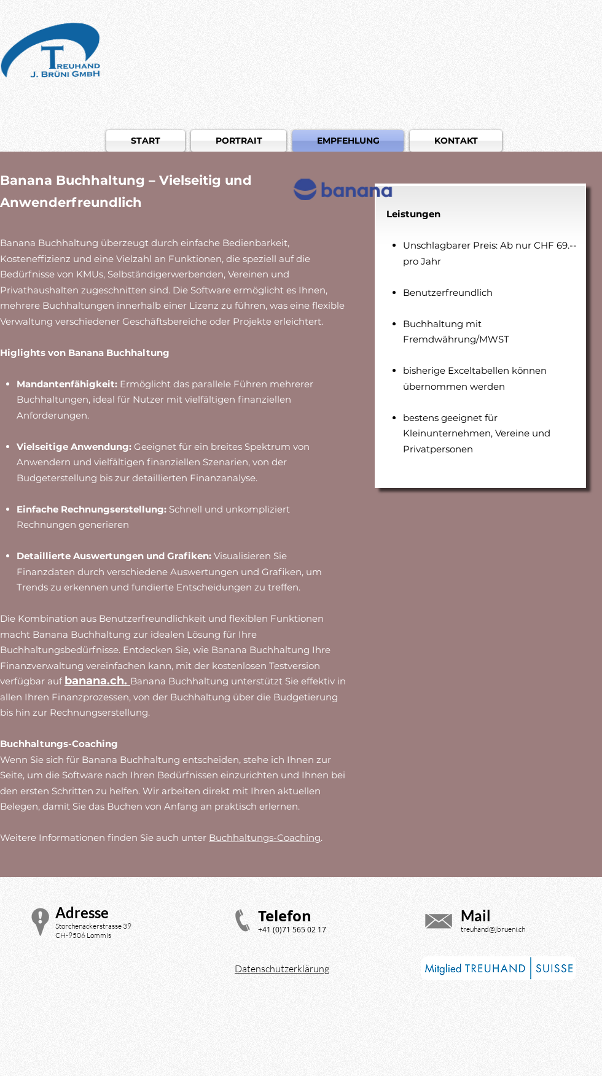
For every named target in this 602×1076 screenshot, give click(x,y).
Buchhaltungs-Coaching (265, 837)
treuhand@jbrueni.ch (493, 929)
